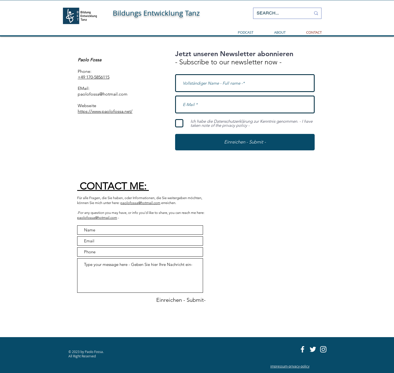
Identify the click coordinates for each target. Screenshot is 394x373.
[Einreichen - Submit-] (181, 300)
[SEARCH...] (280, 13)
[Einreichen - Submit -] (245, 142)
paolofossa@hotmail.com (103, 94)
